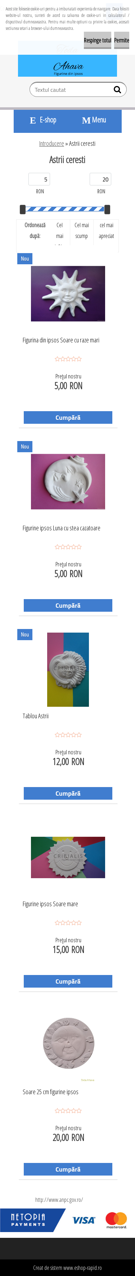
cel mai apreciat (106, 230)
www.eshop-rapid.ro (82, 1268)
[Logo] (67, 59)
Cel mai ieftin (59, 236)
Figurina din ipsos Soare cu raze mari (61, 340)
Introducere (51, 143)
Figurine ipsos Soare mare (50, 904)
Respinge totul (97, 40)
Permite (121, 40)
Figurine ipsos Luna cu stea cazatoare (61, 528)
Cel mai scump (82, 230)
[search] (118, 91)
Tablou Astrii (36, 716)
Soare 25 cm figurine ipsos (50, 1092)
